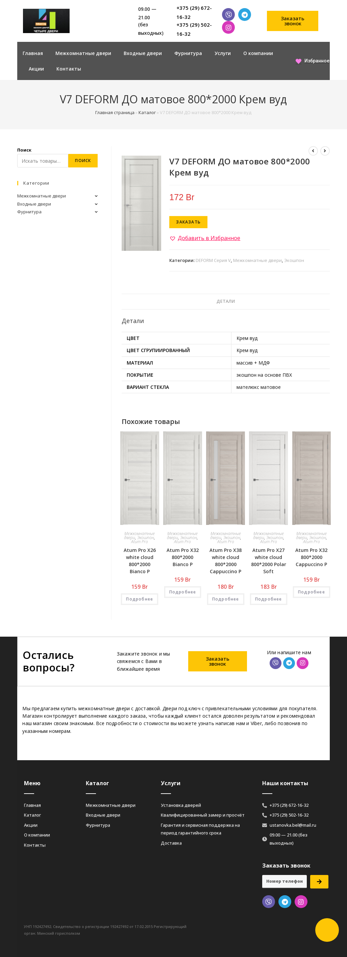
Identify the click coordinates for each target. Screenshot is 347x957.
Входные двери (143, 53)
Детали (226, 301)
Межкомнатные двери (83, 53)
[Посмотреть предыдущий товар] (313, 151)
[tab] (225, 301)
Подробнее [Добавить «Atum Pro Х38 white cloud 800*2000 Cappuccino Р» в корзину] (225, 599)
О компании (258, 53)
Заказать (188, 222)
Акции (36, 68)
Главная (33, 53)
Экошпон (294, 260)
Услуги (223, 53)
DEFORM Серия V (213, 260)
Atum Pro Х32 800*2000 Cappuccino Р (311, 557)
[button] (292, 21)
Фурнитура (188, 53)
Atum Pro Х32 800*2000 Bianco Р (183, 557)
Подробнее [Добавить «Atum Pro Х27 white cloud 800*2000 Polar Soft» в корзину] (268, 599)
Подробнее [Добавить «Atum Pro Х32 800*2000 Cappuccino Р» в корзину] (311, 592)
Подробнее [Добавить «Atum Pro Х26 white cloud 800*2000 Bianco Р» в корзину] (139, 599)
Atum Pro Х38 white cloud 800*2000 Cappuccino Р (225, 561)
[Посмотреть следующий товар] (325, 151)
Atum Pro (139, 541)
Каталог (147, 112)
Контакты (68, 68)
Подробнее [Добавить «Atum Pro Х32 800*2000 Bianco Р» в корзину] (182, 592)
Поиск (24, 150)
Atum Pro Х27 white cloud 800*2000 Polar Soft (268, 561)
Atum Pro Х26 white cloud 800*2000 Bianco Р (140, 561)
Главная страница (114, 112)
